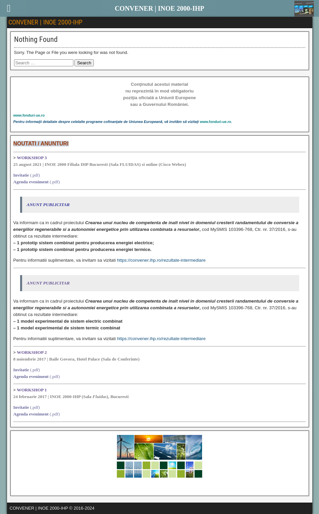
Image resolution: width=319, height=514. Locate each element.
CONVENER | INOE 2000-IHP (45, 22)
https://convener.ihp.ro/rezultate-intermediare (161, 260)
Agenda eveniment (31, 181)
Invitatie (21, 175)
